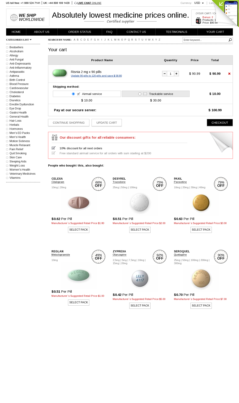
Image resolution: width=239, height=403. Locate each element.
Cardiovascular (19, 88)
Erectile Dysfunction (22, 104)
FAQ (109, 32)
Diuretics (15, 100)
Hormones (16, 128)
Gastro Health (18, 112)
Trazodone (119, 182)
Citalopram (57, 182)
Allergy (14, 55)
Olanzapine (119, 254)
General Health (19, 116)
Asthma (14, 75)
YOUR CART (215, 32)
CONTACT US (136, 32)
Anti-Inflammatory (21, 67)
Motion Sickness (20, 141)
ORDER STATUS (79, 32)
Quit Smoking (18, 153)
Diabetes (15, 96)
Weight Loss (17, 165)
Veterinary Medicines (22, 173)
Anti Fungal (17, 59)
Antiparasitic (17, 71)
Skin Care (16, 157)
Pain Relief (16, 149)
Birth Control (17, 80)
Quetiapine (180, 254)
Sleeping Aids (18, 161)
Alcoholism (16, 51)
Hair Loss (15, 120)
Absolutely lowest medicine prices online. (120, 15)
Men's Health (18, 137)
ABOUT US (41, 32)
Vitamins (15, 177)
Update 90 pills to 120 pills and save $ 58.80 (96, 75)
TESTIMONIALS (176, 32)
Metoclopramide (60, 254)
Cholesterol (17, 92)
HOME (16, 32)
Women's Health (20, 169)
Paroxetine (180, 182)
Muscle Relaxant (20, 145)
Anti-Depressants (20, 63)
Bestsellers (16, 47)
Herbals (14, 124)
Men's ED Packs (20, 133)
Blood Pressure (19, 84)
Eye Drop (15, 108)
